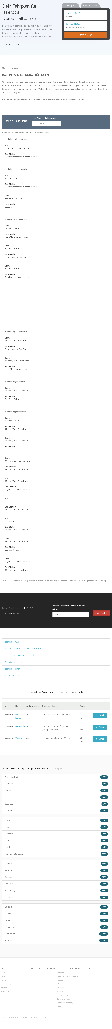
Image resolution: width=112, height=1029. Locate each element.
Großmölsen (56, 934)
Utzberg (56, 797)
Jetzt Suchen (101, 613)
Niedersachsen (64, 984)
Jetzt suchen (86, 35)
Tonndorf (56, 834)
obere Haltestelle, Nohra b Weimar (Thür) (23, 648)
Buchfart (56, 913)
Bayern (4, 976)
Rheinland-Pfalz (64, 980)
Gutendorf (56, 804)
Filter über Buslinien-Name (44, 118)
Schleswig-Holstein (64, 999)
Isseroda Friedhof (12, 669)
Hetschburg (56, 890)
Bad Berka (56, 884)
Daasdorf (56, 810)
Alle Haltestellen (12, 675)
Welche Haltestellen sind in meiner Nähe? (68, 607)
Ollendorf (56, 864)
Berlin (3, 980)
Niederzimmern (56, 827)
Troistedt (56, 790)
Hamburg (5, 992)
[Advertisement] (56, 307)
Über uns (46, 1018)
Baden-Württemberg (65, 1003)
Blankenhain (21, 726)
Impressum (35, 1018)
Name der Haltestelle (74, 24)
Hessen (61, 973)
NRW (3, 973)
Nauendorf (56, 870)
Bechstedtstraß (56, 777)
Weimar (18, 738)
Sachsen (60, 992)
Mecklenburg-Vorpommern (68, 976)
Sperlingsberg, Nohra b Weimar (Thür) (22, 655)
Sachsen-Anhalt (63, 995)
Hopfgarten (56, 784)
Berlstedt (56, 940)
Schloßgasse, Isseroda (14, 662)
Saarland (61, 988)
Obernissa (56, 840)
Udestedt (56, 847)
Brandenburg (6, 984)
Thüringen (61, 1007)
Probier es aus (11, 44)
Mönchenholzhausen (56, 854)
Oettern (56, 920)
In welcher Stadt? (72, 13)
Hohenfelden (56, 927)
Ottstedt (56, 820)
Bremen (4, 988)
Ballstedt (56, 907)
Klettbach (56, 877)
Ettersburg (56, 897)
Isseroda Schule (12, 642)
